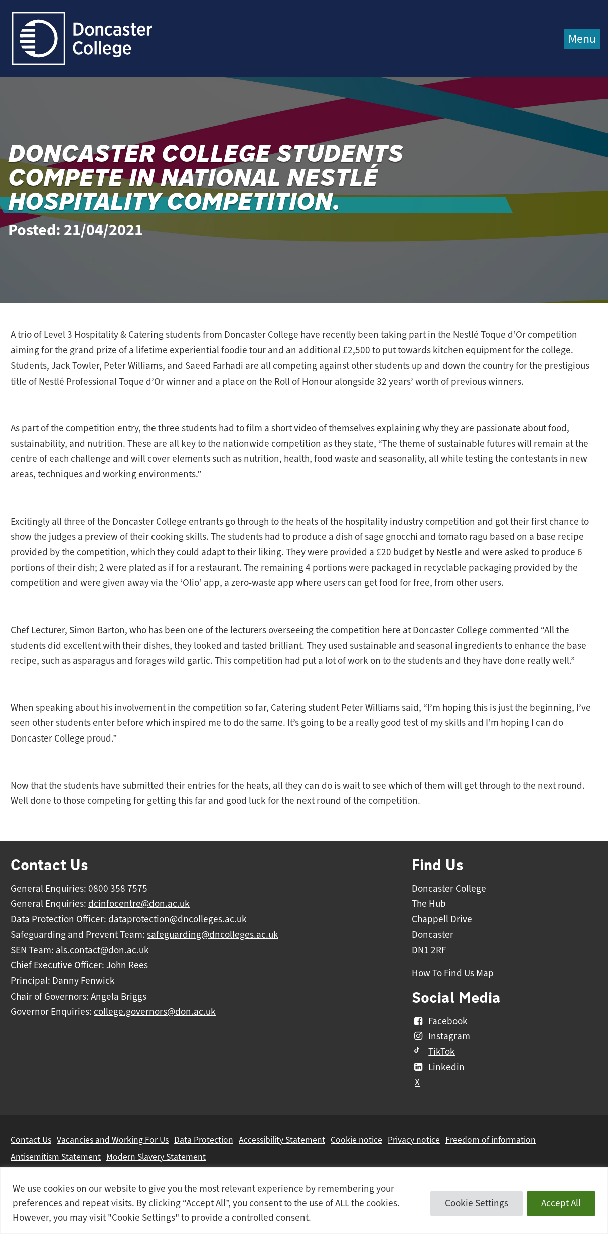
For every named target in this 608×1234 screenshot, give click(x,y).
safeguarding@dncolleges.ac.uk (212, 935)
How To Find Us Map (453, 973)
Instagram (441, 1036)
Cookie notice (356, 1139)
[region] (304, 1200)
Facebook (440, 1021)
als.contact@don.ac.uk (102, 950)
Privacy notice (414, 1139)
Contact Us (31, 1139)
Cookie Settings (476, 1203)
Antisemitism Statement (56, 1156)
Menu (582, 38)
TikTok (433, 1052)
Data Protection (203, 1139)
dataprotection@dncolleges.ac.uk (177, 919)
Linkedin (438, 1067)
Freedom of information (490, 1139)
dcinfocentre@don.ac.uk (139, 904)
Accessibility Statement (282, 1139)
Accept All (561, 1203)
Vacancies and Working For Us (113, 1139)
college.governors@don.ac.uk (155, 1012)
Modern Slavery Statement (156, 1156)
